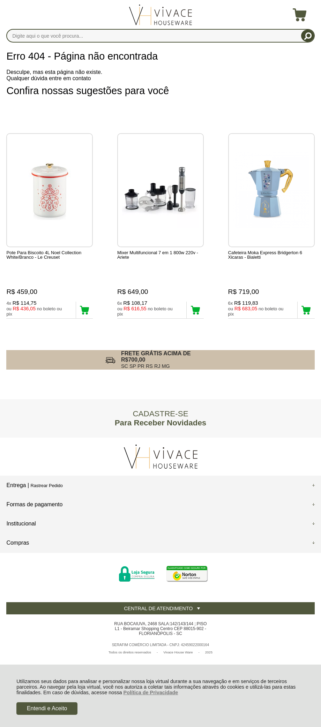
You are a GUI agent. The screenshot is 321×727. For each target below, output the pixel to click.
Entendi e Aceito (47, 708)
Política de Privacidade (151, 692)
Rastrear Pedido (46, 485)
